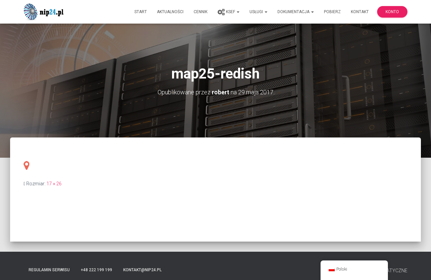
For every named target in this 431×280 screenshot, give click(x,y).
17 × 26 (54, 183)
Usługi (258, 11)
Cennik (200, 11)
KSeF (228, 12)
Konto (392, 11)
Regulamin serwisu (49, 270)
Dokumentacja (295, 11)
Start (140, 11)
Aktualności (170, 11)
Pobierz (332, 11)
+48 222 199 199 (96, 270)
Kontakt (360, 11)
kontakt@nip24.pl (142, 270)
